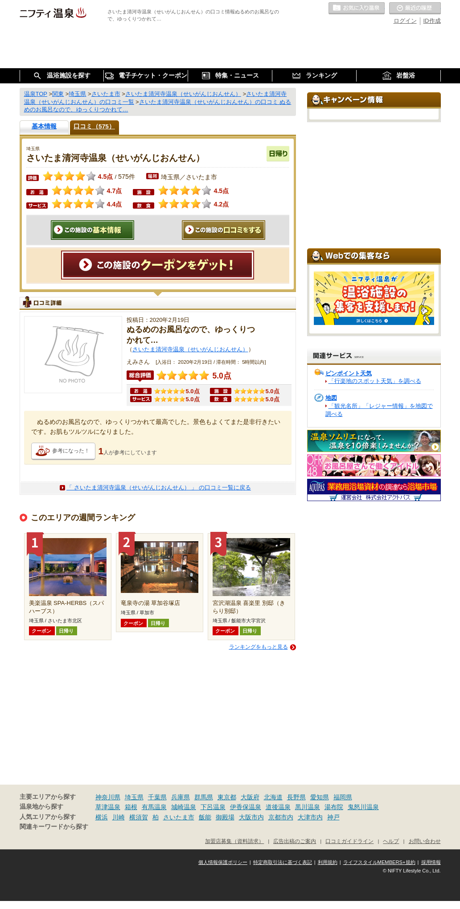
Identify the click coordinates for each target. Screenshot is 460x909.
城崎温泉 (183, 806)
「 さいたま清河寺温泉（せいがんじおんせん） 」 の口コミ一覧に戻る (158, 487)
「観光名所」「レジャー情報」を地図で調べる (379, 410)
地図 (331, 398)
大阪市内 (251, 817)
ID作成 (432, 20)
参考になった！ (71, 451)
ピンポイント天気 (348, 373)
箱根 (131, 806)
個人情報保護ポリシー (222, 862)
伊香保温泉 (245, 806)
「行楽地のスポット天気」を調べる (375, 381)
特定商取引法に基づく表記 (282, 862)
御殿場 (225, 817)
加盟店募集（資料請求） (234, 841)
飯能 (205, 817)
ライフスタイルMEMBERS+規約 (379, 862)
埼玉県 (134, 797)
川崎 (118, 817)
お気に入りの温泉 (357, 8)
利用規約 (327, 862)
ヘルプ (391, 841)
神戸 (333, 817)
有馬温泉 (154, 806)
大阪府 (250, 797)
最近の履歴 (415, 8)
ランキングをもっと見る (258, 647)
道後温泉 (278, 806)
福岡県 (342, 797)
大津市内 (310, 817)
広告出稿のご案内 (294, 841)
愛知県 (319, 797)
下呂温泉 (213, 806)
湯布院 (333, 806)
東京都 (227, 797)
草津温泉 (107, 806)
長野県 (296, 797)
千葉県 (157, 797)
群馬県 (203, 797)
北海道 (273, 797)
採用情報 (431, 862)
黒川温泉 (307, 806)
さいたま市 (178, 817)
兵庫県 (180, 797)
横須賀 (138, 817)
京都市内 (280, 817)
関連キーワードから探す (54, 826)
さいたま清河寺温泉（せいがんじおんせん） (190, 349)
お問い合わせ (425, 841)
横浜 (101, 817)
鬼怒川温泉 (363, 806)
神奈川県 (107, 797)
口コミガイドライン (349, 841)
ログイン (405, 20)
